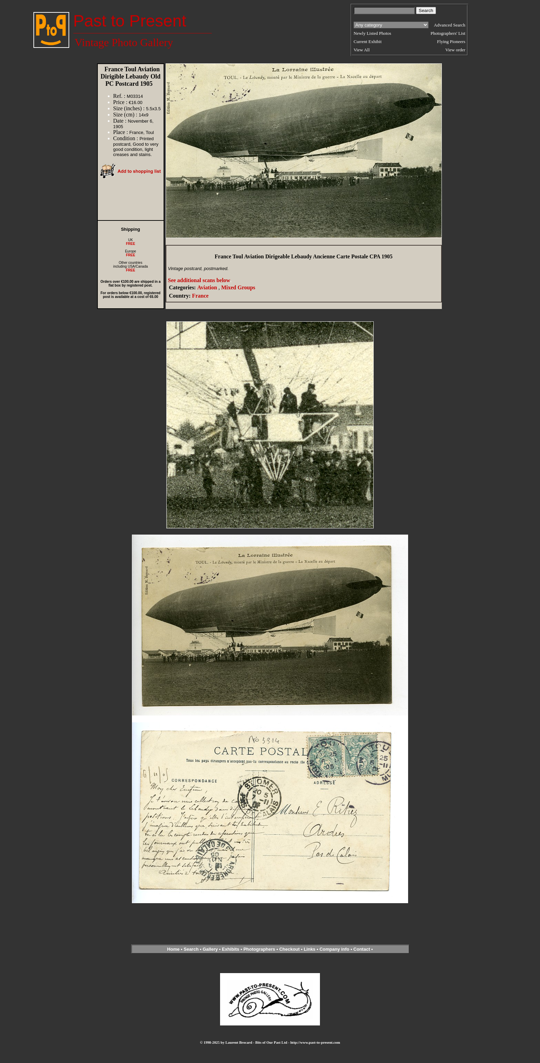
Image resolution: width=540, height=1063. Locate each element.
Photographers (259, 949)
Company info (335, 949)
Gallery (210, 949)
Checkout (289, 949)
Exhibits (230, 949)
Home (173, 949)
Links (309, 949)
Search (191, 949)
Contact (361, 949)
